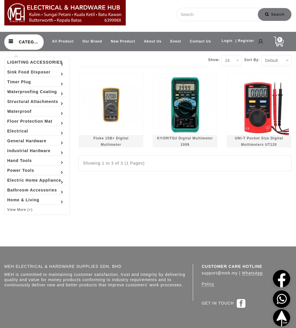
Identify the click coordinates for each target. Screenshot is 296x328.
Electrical (17, 131)
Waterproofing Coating (32, 91)
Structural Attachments (32, 101)
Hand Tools (19, 160)
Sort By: (252, 60)
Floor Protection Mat (29, 121)
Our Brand (92, 41)
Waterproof (19, 111)
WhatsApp (252, 273)
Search (275, 14)
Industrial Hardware (29, 150)
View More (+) (20, 210)
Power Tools (20, 170)
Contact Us (200, 41)
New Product (123, 41)
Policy (208, 284)
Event (175, 41)
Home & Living (23, 200)
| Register (244, 41)
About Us (153, 41)
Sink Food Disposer (28, 72)
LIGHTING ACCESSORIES (35, 62)
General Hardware (27, 141)
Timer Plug (19, 82)
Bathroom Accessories (32, 190)
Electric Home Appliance (34, 180)
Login (227, 41)
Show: (214, 60)
